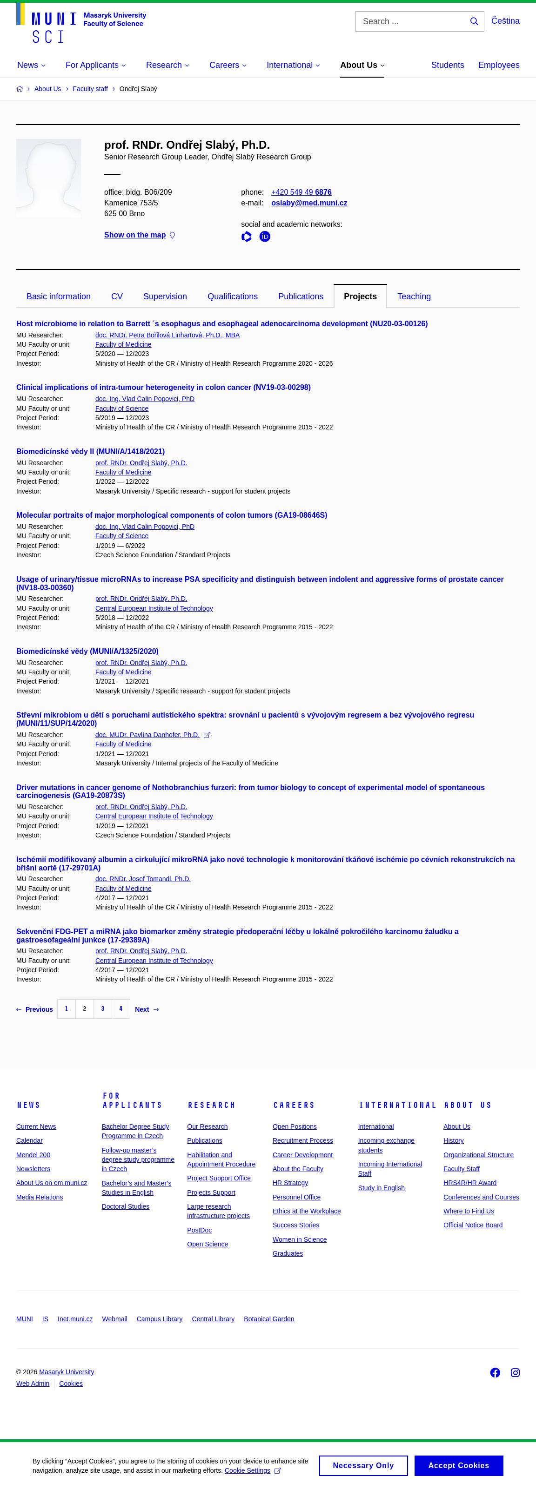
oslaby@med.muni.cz (309, 203)
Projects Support (211, 1192)
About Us (467, 1105)
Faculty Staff (461, 1169)
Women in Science (300, 1239)
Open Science (207, 1244)
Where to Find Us (468, 1211)
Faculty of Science (121, 408)
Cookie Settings (253, 1473)
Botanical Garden (269, 1319)
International (397, 1105)
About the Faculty (298, 1169)
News (28, 1105)
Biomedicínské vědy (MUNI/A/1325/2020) (87, 651)
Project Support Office (219, 1178)
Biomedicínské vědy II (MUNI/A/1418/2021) (90, 451)
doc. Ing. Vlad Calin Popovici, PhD (144, 398)
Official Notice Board (472, 1225)
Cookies (71, 1383)
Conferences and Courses (481, 1197)
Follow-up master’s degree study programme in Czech (138, 1159)
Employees (499, 65)
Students (447, 65)
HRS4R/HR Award (469, 1182)
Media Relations (39, 1197)
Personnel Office (297, 1197)
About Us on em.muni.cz (51, 1182)
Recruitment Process (303, 1140)
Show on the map (139, 235)
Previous (34, 1009)
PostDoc (199, 1230)
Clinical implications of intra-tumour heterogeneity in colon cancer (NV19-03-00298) (163, 387)
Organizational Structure (478, 1155)
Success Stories (296, 1225)
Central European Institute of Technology (154, 608)
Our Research (207, 1126)
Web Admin (32, 1383)
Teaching (414, 296)
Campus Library (160, 1319)
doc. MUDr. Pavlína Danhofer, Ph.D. (152, 734)
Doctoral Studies (126, 1206)
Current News (36, 1126)
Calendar (29, 1140)
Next (146, 1009)
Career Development (303, 1155)
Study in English (381, 1188)
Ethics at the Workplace (307, 1211)
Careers (294, 1105)
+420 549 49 (301, 192)
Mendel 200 (33, 1155)
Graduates (288, 1253)
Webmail (114, 1319)
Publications (300, 296)
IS (45, 1319)
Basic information (59, 296)
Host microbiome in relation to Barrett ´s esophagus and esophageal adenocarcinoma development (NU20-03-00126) (222, 324)
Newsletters (33, 1169)
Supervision (165, 296)
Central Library (213, 1319)
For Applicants (132, 1100)
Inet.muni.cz (75, 1319)
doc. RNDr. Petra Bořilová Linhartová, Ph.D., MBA (167, 335)
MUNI (24, 1319)
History (453, 1140)
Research (211, 1105)
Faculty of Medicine (123, 344)
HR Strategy (290, 1182)
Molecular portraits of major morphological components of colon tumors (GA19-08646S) (172, 515)
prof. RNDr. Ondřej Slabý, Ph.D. (141, 463)
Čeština (505, 21)
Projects (360, 296)
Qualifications (233, 296)
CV (117, 296)
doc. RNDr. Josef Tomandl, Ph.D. (143, 879)
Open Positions (295, 1126)
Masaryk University (66, 1372)
